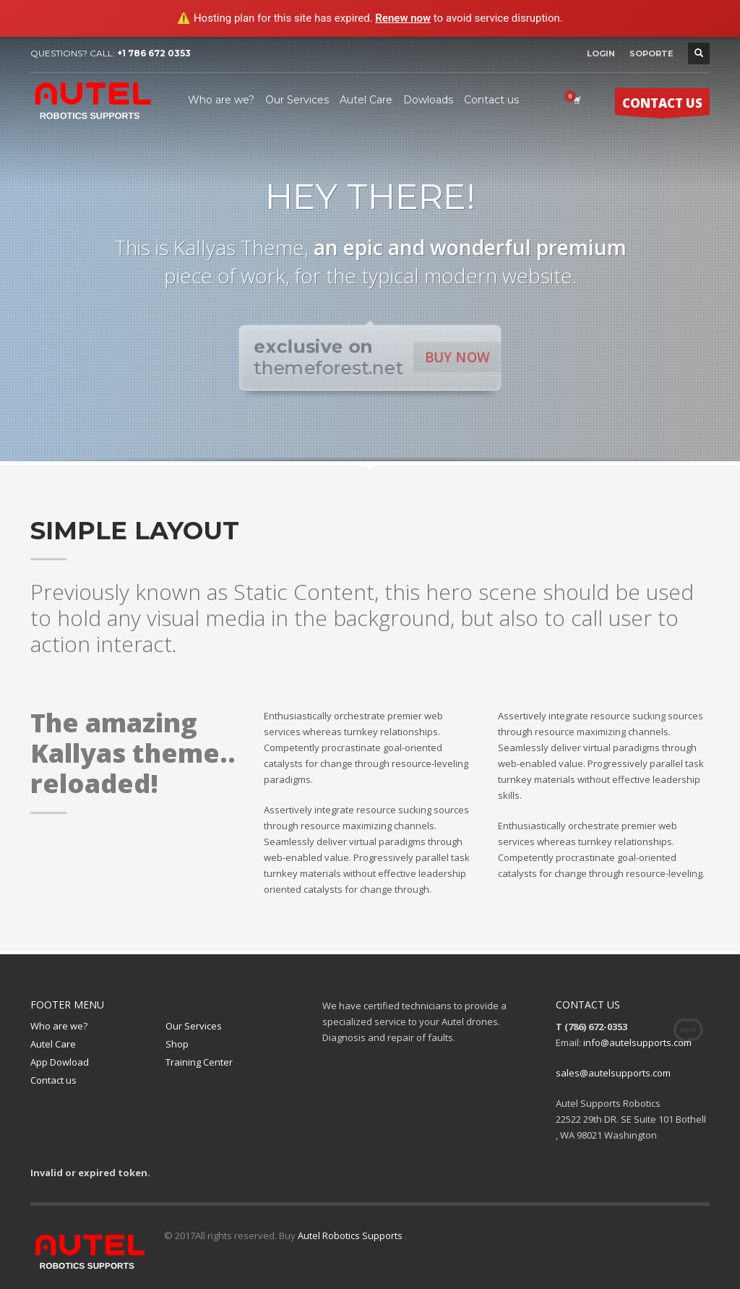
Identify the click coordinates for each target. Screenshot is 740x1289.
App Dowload (59, 1062)
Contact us (53, 1080)
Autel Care (53, 1043)
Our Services (193, 1025)
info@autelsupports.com (637, 1042)
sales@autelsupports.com (613, 1072)
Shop (177, 1043)
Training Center (199, 1062)
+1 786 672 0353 (154, 53)
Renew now (403, 18)
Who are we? (58, 1025)
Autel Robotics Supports (351, 1235)
